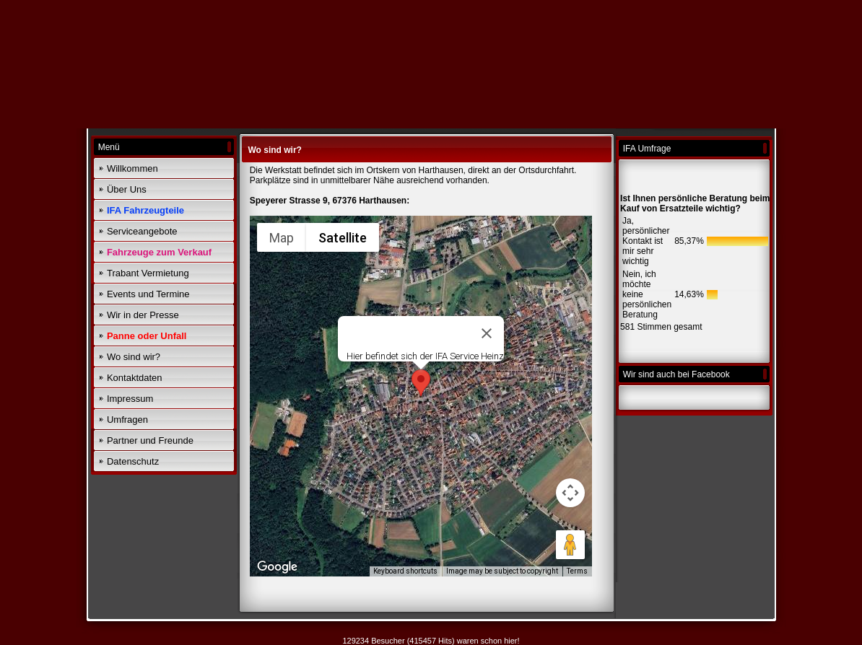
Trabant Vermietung (148, 273)
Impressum (130, 398)
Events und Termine (148, 294)
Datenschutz (133, 461)
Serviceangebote (142, 231)
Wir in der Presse (143, 315)
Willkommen (132, 168)
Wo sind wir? (133, 356)
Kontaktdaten (134, 377)
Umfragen (127, 419)
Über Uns (127, 189)
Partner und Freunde (150, 440)
